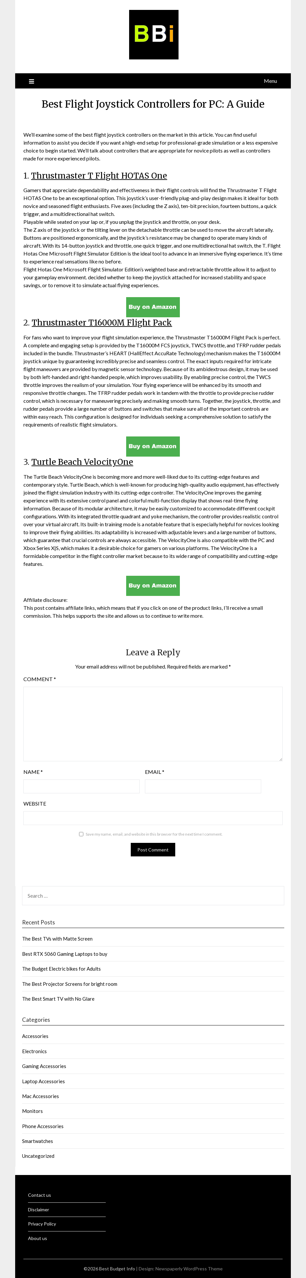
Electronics (34, 1051)
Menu (270, 81)
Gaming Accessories (44, 1066)
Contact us (39, 1195)
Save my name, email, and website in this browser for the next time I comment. (154, 834)
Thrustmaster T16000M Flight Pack (102, 323)
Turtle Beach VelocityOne (82, 462)
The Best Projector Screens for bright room (69, 984)
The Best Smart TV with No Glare (58, 999)
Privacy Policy (42, 1223)
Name (33, 772)
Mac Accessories (40, 1096)
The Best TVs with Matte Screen (57, 939)
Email (154, 772)
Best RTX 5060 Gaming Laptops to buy (64, 954)
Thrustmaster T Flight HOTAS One (99, 176)
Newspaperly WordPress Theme (189, 1268)
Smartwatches (37, 1141)
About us (37, 1238)
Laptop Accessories (43, 1081)
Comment (39, 679)
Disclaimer (38, 1209)
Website (34, 803)
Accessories (35, 1036)
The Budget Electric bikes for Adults (61, 969)
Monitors (32, 1111)
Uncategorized (38, 1156)
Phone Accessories (43, 1126)
